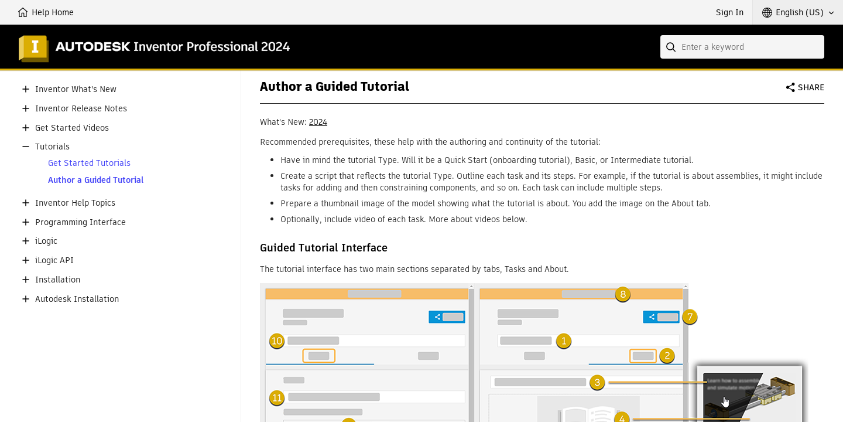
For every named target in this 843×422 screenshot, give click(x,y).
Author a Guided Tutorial (95, 180)
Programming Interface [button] (80, 222)
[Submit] (672, 47)
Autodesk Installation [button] (77, 299)
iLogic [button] (46, 241)
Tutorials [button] (52, 147)
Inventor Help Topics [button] (75, 203)
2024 (318, 122)
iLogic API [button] (54, 261)
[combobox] (742, 47)
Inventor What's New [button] (75, 89)
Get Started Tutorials (89, 163)
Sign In (729, 12)
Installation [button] (57, 280)
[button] (798, 12)
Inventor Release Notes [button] (81, 109)
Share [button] (811, 87)
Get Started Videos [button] (72, 128)
